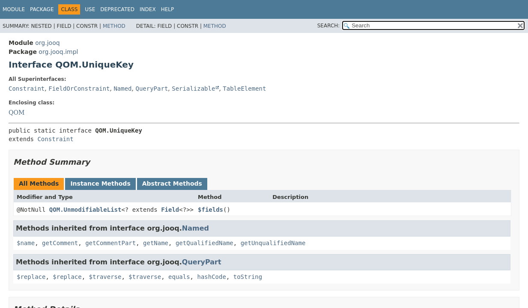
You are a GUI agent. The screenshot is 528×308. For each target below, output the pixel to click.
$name (26, 243)
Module (14, 9)
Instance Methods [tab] (100, 183)
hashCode (211, 276)
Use (90, 9)
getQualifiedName (204, 243)
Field (170, 209)
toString (247, 276)
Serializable (193, 88)
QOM (16, 112)
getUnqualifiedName (273, 243)
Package (42, 9)
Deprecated (117, 9)
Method (114, 26)
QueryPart (151, 88)
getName (155, 243)
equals (179, 276)
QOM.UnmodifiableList (85, 209)
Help (167, 9)
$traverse (105, 276)
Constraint (27, 88)
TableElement (244, 88)
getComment (60, 243)
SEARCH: (328, 26)
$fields (210, 209)
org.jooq (47, 42)
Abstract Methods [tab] (172, 183)
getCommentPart (110, 243)
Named (122, 88)
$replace (31, 276)
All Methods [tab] (39, 183)
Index (148, 9)
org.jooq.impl (58, 51)
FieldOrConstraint (79, 88)
